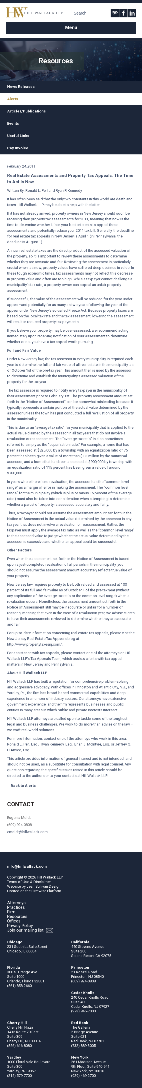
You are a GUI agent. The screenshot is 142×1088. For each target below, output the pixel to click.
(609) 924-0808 (83, 981)
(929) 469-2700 (83, 1075)
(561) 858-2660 (19, 986)
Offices (14, 921)
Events (13, 123)
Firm (11, 912)
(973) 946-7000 (83, 1011)
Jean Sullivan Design (44, 886)
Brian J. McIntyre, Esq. (92, 744)
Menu (71, 27)
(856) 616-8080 (19, 1045)
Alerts (12, 99)
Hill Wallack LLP (50, 877)
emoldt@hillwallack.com (27, 832)
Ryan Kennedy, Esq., (57, 744)
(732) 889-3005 (83, 1045)
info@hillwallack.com (27, 866)
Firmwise (38, 891)
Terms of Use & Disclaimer (29, 882)
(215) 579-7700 (19, 1075)
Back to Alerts (23, 785)
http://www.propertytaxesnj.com (33, 644)
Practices (16, 907)
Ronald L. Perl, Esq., (23, 744)
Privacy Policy (20, 925)
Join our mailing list (30, 930)
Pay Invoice (17, 148)
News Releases (21, 86)
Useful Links (18, 136)
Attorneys (16, 902)
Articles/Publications (26, 111)
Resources (17, 916)
